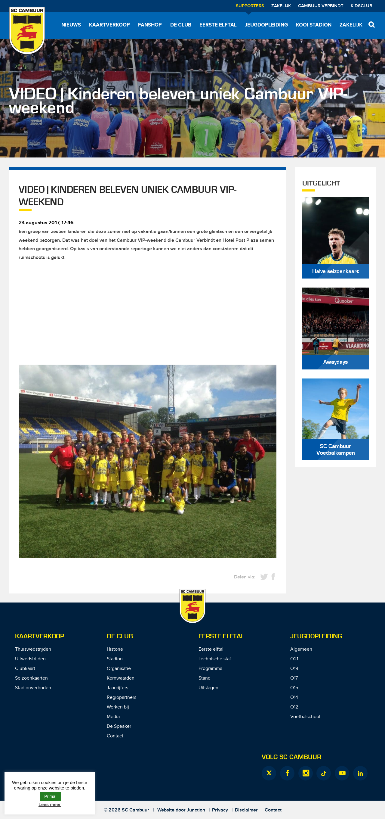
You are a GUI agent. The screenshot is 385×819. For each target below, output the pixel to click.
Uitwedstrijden (30, 659)
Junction (196, 810)
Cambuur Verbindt (320, 6)
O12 (294, 707)
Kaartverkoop (109, 25)
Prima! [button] (50, 796)
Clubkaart (25, 668)
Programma (210, 668)
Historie (115, 649)
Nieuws (71, 25)
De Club (180, 25)
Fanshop (150, 25)
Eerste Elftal (221, 636)
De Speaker (119, 726)
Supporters (250, 6)
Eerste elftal (218, 25)
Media (113, 717)
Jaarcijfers (117, 688)
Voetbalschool (305, 717)
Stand (205, 678)
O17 (294, 678)
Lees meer (49, 804)
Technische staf (215, 659)
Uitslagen (208, 688)
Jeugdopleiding (266, 25)
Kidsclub (361, 6)
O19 (294, 668)
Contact (115, 736)
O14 (294, 697)
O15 (294, 688)
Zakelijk (281, 6)
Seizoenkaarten (31, 678)
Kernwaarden (120, 678)
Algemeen (301, 649)
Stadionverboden (33, 688)
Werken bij (118, 707)
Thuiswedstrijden (33, 649)
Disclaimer (246, 810)
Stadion (115, 659)
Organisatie (119, 668)
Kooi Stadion (313, 25)
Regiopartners (121, 697)
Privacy (220, 810)
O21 (294, 659)
